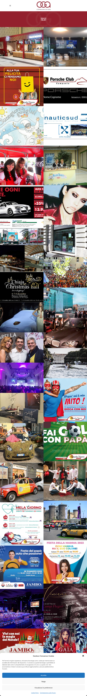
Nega (43, 681)
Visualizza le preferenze (44, 688)
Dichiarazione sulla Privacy (48, 693)
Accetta (43, 675)
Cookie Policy (35, 693)
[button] (83, 656)
